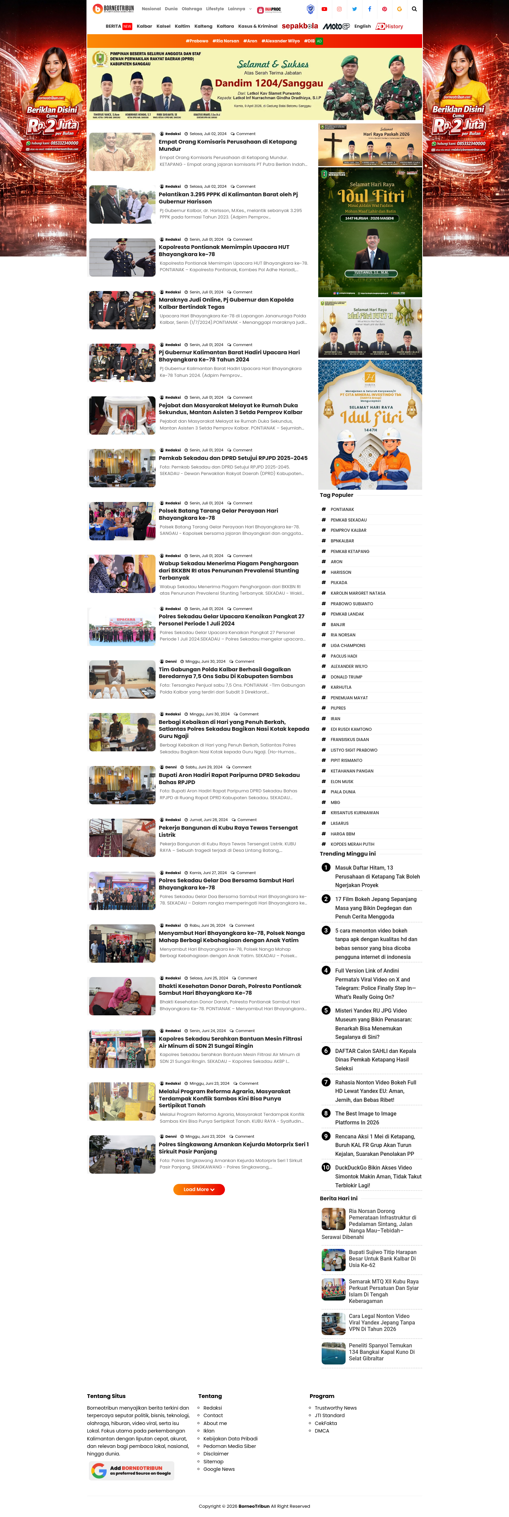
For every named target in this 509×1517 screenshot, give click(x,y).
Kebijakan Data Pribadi (230, 1438)
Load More (199, 1003)
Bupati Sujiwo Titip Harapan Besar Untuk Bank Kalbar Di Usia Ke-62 (383, 1258)
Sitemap (213, 1461)
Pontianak (342, 509)
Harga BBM (343, 834)
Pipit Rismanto (346, 760)
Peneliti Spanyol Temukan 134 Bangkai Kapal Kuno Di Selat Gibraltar (382, 1352)
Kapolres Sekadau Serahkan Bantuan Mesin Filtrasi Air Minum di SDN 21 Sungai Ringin (230, 875)
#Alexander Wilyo (281, 41)
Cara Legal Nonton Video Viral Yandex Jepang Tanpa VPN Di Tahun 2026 (382, 1322)
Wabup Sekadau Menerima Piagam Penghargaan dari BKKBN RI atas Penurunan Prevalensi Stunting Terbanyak (229, 487)
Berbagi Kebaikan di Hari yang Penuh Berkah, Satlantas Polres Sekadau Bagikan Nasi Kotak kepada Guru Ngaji (234, 617)
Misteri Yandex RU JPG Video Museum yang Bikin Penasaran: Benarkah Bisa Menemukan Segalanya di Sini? (373, 1023)
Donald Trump (346, 677)
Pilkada (339, 582)
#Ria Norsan (226, 41)
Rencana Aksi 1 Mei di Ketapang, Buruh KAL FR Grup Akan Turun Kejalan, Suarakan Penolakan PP (375, 1145)
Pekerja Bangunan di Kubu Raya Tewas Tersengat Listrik (228, 701)
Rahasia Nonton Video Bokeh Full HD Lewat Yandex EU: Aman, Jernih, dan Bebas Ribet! (375, 1091)
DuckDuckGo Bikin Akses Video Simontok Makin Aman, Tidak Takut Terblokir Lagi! (378, 1176)
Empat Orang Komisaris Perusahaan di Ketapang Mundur (228, 136)
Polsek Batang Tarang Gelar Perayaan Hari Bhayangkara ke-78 (218, 440)
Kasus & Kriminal (258, 26)
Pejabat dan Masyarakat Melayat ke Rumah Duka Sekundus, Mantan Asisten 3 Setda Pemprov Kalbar (231, 353)
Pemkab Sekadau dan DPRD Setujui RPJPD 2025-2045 (233, 393)
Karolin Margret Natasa (358, 593)
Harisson (341, 572)
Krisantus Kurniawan (355, 813)
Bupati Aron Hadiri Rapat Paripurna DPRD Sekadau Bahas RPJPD (229, 658)
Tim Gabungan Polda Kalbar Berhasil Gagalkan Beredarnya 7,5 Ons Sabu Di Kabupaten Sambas (226, 571)
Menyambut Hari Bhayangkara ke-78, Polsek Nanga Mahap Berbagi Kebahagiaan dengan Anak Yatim (232, 788)
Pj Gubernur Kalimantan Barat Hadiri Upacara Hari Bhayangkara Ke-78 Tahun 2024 (229, 310)
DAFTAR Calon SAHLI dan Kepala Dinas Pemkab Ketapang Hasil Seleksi (375, 1060)
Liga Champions (348, 645)
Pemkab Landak (347, 614)
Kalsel (164, 26)
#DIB (313, 41)
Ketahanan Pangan (352, 771)
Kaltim (182, 26)
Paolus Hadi (344, 656)
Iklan (209, 1430)
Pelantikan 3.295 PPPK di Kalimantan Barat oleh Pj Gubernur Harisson (228, 180)
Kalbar (144, 26)
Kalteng (204, 26)
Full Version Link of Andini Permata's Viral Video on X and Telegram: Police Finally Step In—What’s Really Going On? (375, 983)
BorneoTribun (254, 1506)
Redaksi (212, 1407)
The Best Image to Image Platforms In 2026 (366, 1118)
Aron (337, 562)
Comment (246, 124)
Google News (219, 1469)
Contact (213, 1415)
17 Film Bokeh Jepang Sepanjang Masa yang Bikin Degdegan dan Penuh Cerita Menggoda (376, 908)
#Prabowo (197, 41)
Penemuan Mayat (349, 698)
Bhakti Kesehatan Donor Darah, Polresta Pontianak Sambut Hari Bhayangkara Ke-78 (230, 832)
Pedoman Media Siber (229, 1446)
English (362, 26)
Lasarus (340, 823)
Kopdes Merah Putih (353, 844)
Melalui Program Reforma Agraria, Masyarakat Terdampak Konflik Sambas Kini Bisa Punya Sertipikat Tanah (225, 922)
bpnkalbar (342, 541)
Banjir (338, 625)
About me (215, 1423)
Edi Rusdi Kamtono (351, 729)
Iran (335, 719)
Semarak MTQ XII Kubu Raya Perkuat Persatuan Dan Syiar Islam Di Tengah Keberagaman (384, 1291)
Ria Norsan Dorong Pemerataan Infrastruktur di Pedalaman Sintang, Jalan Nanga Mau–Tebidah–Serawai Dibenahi (369, 1224)
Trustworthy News (336, 1407)
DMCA (322, 1430)
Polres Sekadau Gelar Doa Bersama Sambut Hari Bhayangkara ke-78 (226, 745)
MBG (335, 802)
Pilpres (338, 708)
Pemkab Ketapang (350, 551)
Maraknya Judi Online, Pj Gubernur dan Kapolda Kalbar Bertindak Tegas (226, 267)
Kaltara (225, 26)
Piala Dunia (343, 792)
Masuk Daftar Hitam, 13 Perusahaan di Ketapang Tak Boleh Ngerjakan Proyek (377, 876)
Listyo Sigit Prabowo (354, 750)
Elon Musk (342, 781)
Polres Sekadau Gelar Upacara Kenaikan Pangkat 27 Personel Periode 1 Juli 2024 (232, 527)
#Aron (250, 41)
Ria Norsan (343, 635)
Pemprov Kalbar (348, 530)
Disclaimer (216, 1453)
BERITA (119, 26)
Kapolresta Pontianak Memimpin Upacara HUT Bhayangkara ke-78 (224, 223)
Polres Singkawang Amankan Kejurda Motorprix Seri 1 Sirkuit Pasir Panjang (234, 962)
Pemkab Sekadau (349, 520)
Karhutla (341, 687)
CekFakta (326, 1423)
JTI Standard (330, 1415)
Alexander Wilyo (349, 666)
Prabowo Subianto (352, 604)
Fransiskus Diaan (350, 739)
